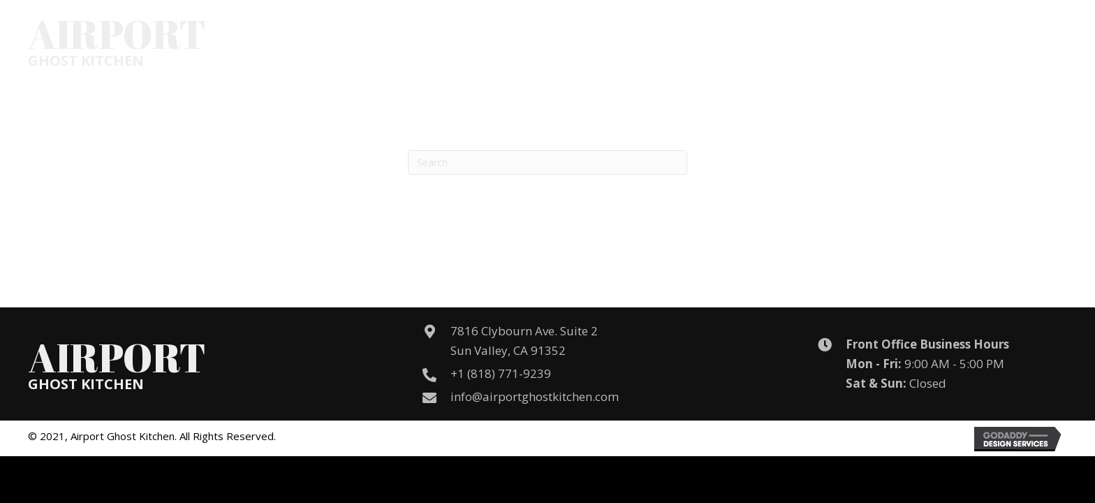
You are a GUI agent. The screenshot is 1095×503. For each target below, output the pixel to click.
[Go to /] (117, 41)
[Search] (547, 162)
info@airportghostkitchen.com (534, 396)
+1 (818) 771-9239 (500, 373)
